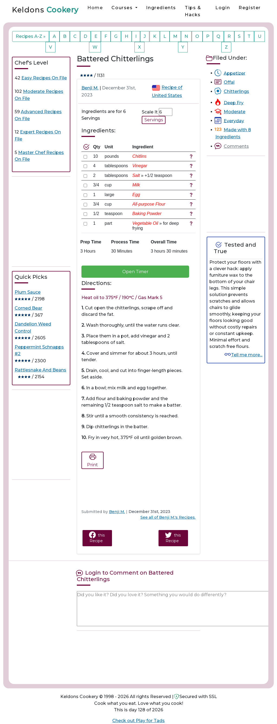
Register (250, 7)
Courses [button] (122, 7)
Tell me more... (246, 354)
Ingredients (161, 7)
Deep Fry (233, 102)
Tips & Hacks (193, 11)
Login (222, 7)
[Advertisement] (52, 221)
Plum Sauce (28, 292)
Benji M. (89, 87)
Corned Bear (28, 308)
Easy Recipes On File (44, 78)
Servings (153, 119)
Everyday (234, 120)
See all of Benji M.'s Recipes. (168, 517)
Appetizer (234, 73)
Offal (229, 82)
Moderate (234, 111)
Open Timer (135, 271)
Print (92, 459)
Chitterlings (236, 91)
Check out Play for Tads (138, 720)
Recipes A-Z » (30, 36)
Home (95, 7)
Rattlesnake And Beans (40, 370)
